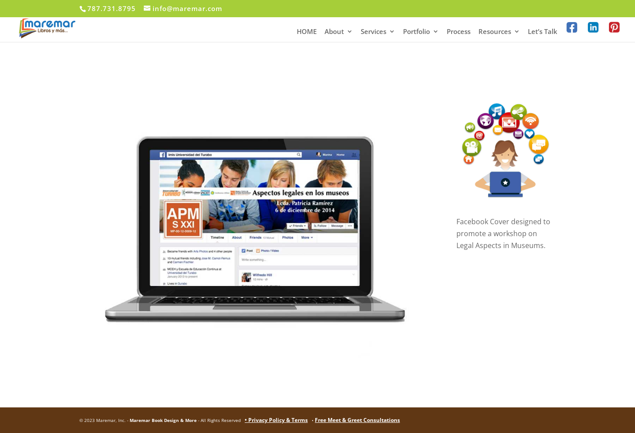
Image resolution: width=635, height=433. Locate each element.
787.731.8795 (111, 8)
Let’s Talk (542, 32)
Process (459, 32)
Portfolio (416, 32)
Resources (494, 32)
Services (373, 32)
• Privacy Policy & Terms (276, 420)
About (334, 32)
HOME (307, 32)
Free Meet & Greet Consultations (357, 420)
